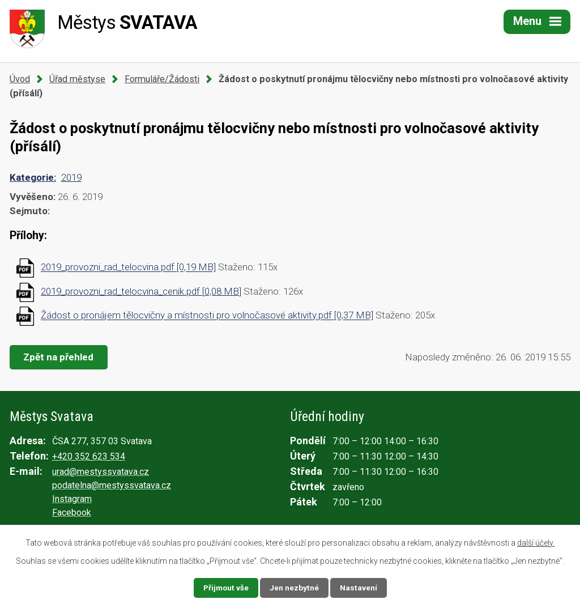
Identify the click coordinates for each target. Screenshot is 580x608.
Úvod (20, 79)
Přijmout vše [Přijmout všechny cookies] (225, 587)
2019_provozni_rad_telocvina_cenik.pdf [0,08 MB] (141, 291)
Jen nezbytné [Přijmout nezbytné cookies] (294, 587)
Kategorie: (33, 177)
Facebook (71, 512)
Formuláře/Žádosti (162, 79)
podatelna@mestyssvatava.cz (111, 485)
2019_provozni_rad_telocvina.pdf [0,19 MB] (128, 267)
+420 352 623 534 (88, 456)
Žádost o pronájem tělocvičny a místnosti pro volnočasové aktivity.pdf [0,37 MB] (207, 315)
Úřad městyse (77, 79)
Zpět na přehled (59, 357)
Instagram (72, 499)
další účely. (536, 542)
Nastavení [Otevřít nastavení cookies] (359, 587)
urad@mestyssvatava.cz (100, 471)
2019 (71, 177)
